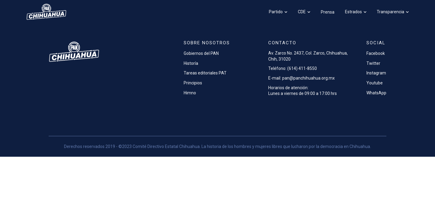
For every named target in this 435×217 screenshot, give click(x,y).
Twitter (373, 63)
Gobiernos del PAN (201, 53)
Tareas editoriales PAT (205, 73)
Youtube (374, 82)
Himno (190, 92)
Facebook (375, 53)
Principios (193, 82)
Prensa (327, 12)
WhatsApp (376, 92)
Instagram (376, 73)
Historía (191, 63)
